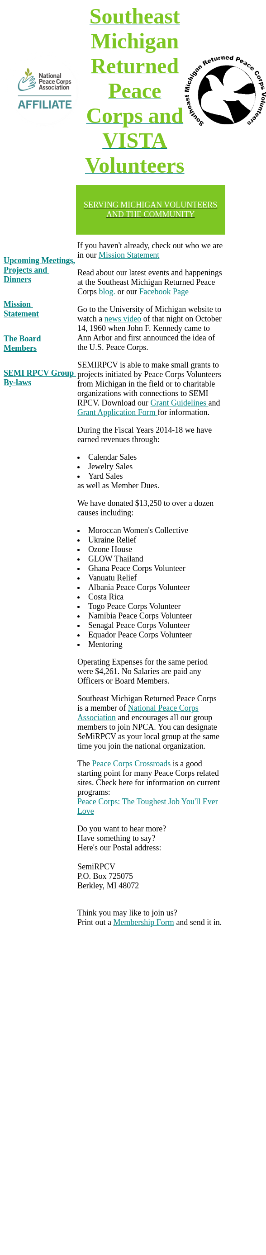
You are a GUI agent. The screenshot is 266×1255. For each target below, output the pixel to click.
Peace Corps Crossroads (131, 763)
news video (122, 318)
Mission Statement (21, 309)
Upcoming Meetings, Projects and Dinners (39, 270)
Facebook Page (163, 291)
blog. (107, 291)
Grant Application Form (117, 412)
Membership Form (143, 922)
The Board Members (22, 343)
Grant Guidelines (180, 402)
